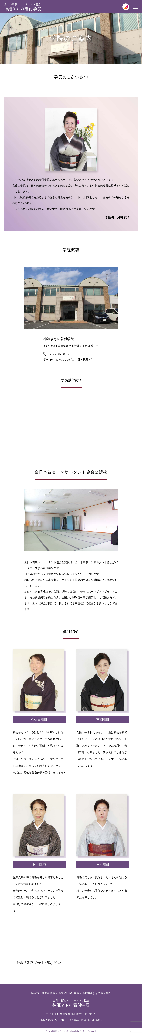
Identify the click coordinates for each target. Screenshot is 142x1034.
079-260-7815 (56, 354)
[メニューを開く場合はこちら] (135, 6)
